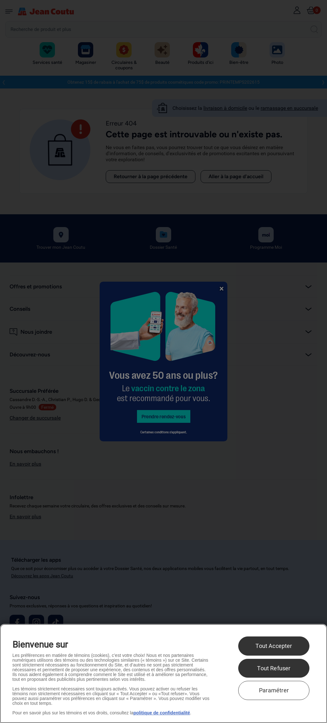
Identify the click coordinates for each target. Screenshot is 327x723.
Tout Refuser (273, 668)
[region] (163, 673)
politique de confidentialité (161, 712)
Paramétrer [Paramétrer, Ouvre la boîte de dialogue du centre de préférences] (274, 690)
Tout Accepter (273, 646)
